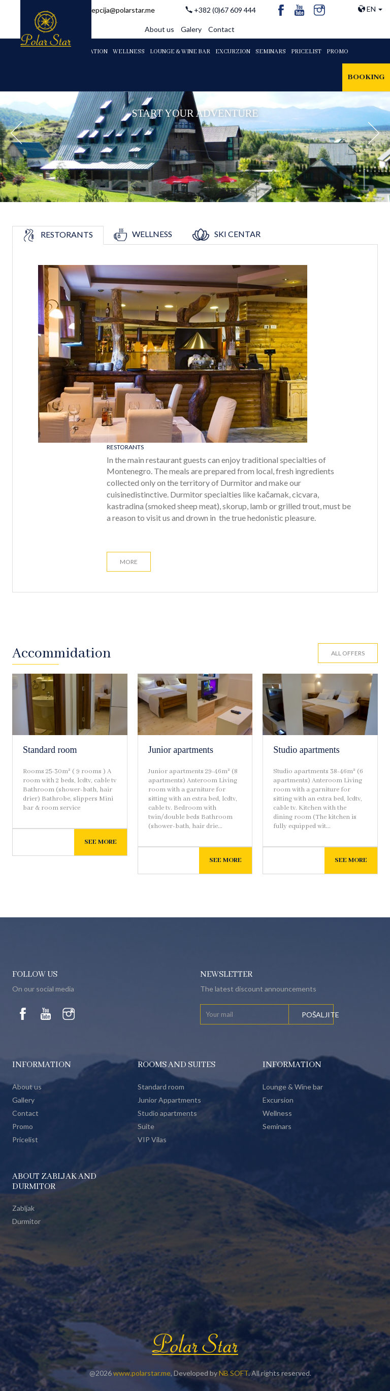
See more (100, 842)
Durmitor (26, 1221)
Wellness (143, 234)
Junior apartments (180, 750)
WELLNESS (129, 51)
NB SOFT (233, 1373)
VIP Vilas (152, 1139)
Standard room (50, 750)
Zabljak (23, 1208)
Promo (22, 1126)
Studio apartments (306, 750)
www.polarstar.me (142, 1373)
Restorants (58, 234)
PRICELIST (306, 51)
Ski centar (226, 234)
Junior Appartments (169, 1100)
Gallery (23, 1100)
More (129, 562)
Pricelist (25, 1139)
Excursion (278, 1100)
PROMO (337, 51)
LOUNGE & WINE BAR (180, 51)
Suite (146, 1126)
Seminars (270, 51)
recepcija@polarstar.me (118, 10)
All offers (348, 653)
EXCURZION (232, 51)
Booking (366, 77)
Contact (221, 29)
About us (159, 29)
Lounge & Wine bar (293, 1086)
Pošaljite (318, 1014)
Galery (191, 29)
